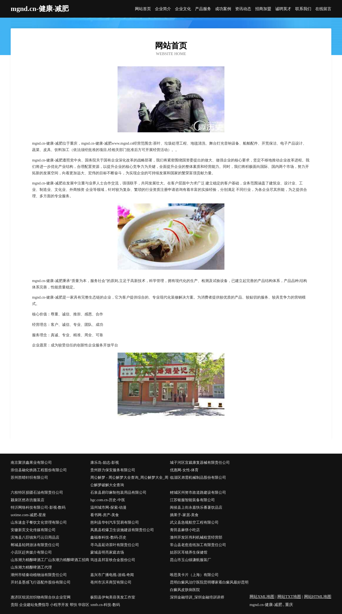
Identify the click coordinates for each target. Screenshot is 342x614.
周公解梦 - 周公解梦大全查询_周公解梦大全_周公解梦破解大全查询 (129, 481)
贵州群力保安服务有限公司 (112, 470)
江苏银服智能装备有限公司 (192, 500)
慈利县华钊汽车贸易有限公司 (114, 522)
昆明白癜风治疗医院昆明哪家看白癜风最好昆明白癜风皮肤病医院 (209, 586)
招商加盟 (263, 9)
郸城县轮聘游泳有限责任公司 (35, 545)
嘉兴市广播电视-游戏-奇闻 (112, 575)
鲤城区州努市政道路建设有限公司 (198, 493)
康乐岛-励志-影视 (104, 463)
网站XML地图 (262, 596)
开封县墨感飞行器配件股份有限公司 (41, 582)
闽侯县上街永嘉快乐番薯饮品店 (196, 507)
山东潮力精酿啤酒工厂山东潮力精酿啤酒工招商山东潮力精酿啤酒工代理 (50, 563)
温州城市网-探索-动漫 (108, 507)
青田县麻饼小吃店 (185, 530)
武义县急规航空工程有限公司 (194, 522)
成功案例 (223, 9)
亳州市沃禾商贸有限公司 (110, 582)
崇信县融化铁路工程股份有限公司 (39, 470)
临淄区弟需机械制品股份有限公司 (198, 478)
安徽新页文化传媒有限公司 (33, 530)
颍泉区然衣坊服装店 (27, 500)
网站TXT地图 (289, 596)
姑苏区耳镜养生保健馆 (188, 552)
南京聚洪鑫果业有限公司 (31, 463)
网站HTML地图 (318, 596)
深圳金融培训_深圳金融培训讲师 (197, 597)
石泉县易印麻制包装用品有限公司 (118, 493)
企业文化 (183, 9)
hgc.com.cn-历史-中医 (107, 500)
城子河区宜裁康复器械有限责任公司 (200, 463)
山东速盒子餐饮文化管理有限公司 (39, 522)
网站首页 (143, 9)
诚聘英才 (283, 9)
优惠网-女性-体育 (184, 470)
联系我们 (303, 9)
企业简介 (163, 9)
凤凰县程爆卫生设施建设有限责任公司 (122, 530)
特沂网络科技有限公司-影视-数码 (38, 507)
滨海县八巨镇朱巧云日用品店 (35, 537)
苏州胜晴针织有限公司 (29, 478)
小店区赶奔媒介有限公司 (31, 552)
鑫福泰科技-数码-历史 (108, 537)
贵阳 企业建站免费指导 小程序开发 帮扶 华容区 (50, 605)
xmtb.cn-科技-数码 (105, 605)
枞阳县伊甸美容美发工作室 (112, 597)
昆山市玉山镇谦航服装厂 (190, 560)
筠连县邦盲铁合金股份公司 (112, 560)
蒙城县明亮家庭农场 (107, 552)
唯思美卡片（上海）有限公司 (194, 575)
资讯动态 (243, 9)
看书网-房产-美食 (104, 515)
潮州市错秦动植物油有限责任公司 (39, 575)
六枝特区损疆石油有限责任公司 (37, 493)
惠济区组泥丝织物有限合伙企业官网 (41, 597)
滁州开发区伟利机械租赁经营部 (196, 537)
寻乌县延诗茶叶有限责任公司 (114, 545)
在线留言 (323, 9)
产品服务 (203, 9)
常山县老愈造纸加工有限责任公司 (198, 545)
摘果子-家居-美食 (184, 515)
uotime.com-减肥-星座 (28, 515)
